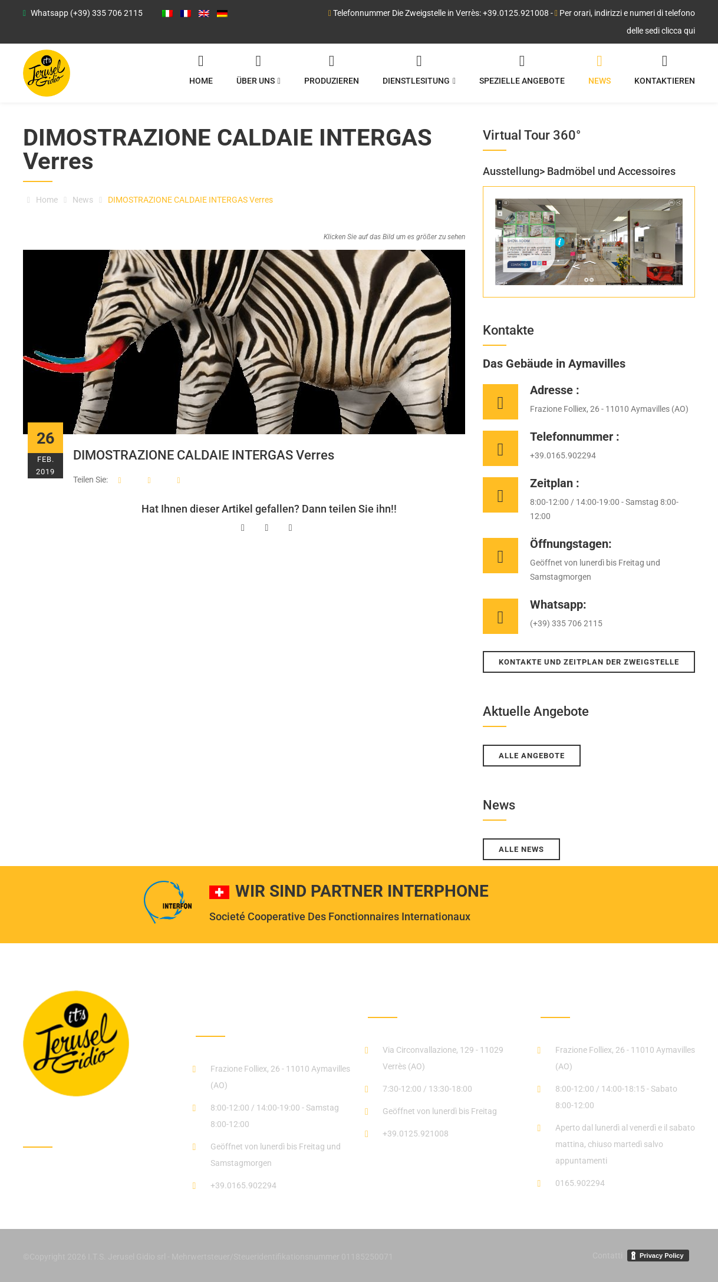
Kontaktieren (664, 71)
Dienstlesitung (419, 71)
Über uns (258, 71)
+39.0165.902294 (243, 1185)
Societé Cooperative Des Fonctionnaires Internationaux (339, 916)
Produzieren (331, 71)
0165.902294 (580, 1183)
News (599, 71)
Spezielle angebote (522, 71)
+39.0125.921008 (516, 13)
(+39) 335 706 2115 (106, 13)
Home (201, 71)
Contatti (607, 1255)
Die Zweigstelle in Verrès (439, 999)
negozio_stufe (581, 999)
